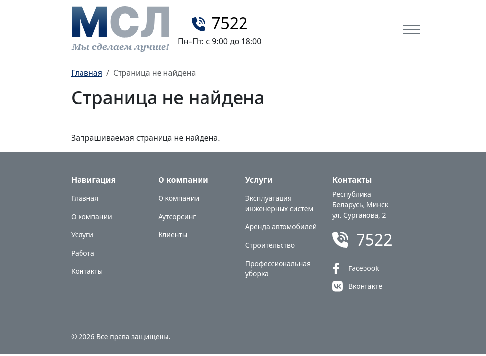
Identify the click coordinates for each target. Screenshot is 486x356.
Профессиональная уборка (278, 268)
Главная (86, 72)
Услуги (82, 234)
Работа (82, 253)
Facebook (363, 268)
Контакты (87, 271)
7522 (229, 23)
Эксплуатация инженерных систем (279, 203)
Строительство (270, 245)
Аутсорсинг (177, 216)
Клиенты (172, 234)
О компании (91, 216)
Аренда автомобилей (281, 226)
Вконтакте (365, 286)
